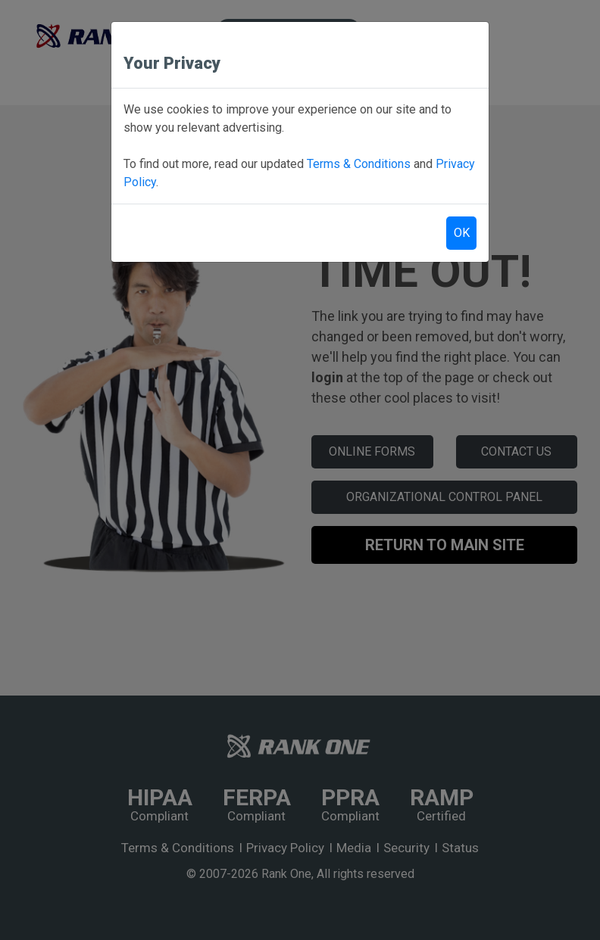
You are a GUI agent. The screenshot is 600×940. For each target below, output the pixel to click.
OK (462, 233)
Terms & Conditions (359, 164)
